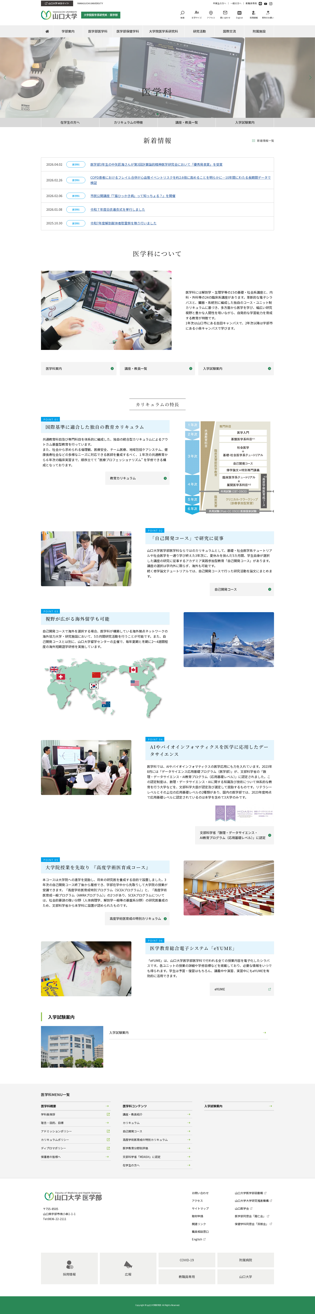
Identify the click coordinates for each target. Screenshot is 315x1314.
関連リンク (199, 1224)
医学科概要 (48, 1106)
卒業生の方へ (219, 3)
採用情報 (254, 17)
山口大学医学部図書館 (249, 1193)
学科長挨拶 (48, 1114)
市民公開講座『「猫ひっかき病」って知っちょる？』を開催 (132, 195)
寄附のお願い (268, 17)
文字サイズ (197, 17)
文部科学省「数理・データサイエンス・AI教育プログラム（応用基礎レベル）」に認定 (233, 835)
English (239, 17)
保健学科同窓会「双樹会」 (252, 1224)
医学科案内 (54, 368)
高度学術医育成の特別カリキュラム (135, 918)
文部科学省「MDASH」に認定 (142, 1157)
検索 (182, 17)
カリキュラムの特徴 (128, 122)
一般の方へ (235, 3)
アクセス (211, 17)
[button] (154, 114)
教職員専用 (251, 3)
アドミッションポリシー (56, 1131)
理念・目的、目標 (52, 1123)
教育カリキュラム (123, 478)
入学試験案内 (245, 122)
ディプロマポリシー (53, 1148)
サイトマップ (200, 1208)
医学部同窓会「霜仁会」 (250, 1216)
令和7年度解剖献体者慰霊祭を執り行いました (123, 223)
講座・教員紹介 (132, 1114)
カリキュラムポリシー (55, 1140)
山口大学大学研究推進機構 (252, 1201)
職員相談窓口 (200, 1232)
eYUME (220, 989)
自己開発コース (226, 589)
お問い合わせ (200, 1193)
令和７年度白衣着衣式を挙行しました (117, 209)
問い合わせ (225, 17)
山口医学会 (242, 1208)
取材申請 (197, 1216)
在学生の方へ (70, 122)
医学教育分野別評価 (135, 1148)
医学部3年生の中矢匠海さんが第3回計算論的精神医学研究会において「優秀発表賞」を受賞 (156, 164)
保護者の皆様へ (51, 1157)
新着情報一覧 (265, 140)
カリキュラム (131, 1123)
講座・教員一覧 (186, 122)
